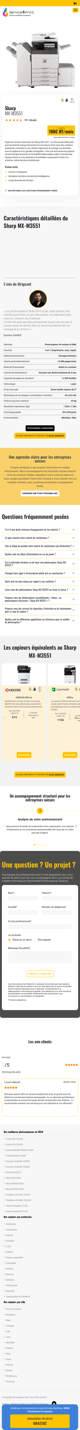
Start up (10, 1274)
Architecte (11, 1224)
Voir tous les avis (11, 1071)
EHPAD (9, 1252)
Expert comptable (14, 1257)
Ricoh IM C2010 (13, 1172)
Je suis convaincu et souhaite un (40, 436)
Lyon (8, 1337)
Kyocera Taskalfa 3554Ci (18, 1167)
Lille (8, 1331)
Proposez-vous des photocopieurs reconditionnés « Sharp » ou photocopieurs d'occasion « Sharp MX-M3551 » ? (33, 599)
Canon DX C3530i (14, 1139)
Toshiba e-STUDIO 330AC (18, 1194)
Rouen (9, 1370)
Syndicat (10, 1280)
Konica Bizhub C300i (16, 1155)
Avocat (9, 1235)
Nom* (11, 893)
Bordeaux (10, 1314)
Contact (5, 1404)
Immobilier (11, 1263)
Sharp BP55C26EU (15, 1189)
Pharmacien (12, 1285)
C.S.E (8, 1246)
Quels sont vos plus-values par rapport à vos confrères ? (30, 581)
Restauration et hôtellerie (18, 1296)
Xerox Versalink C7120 (17, 1206)
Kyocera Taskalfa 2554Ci (18, 1161)
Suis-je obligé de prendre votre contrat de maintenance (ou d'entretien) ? (38, 546)
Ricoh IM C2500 (13, 1178)
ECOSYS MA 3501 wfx (24, 697)
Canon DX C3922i (14, 1144)
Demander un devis (40, 1421)
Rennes (9, 1365)
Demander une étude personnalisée (40, 493)
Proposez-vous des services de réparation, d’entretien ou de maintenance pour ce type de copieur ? (38, 610)
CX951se (70, 697)
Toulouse (10, 1381)
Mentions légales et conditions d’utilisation (29, 1404)
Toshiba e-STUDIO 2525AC (18, 1200)
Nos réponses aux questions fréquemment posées (31, 191)
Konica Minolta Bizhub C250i (20, 1150)
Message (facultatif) (19, 948)
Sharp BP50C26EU (15, 1183)
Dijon (8, 1320)
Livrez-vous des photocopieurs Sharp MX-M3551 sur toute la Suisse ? (36, 589)
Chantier (10, 1241)
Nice (8, 1353)
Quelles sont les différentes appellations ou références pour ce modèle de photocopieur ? (37, 620)
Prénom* (46, 893)
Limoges (10, 1326)
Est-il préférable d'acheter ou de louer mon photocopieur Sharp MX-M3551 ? (36, 563)
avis (32, 120)
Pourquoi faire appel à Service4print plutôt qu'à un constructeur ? (35, 573)
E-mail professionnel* (19, 921)
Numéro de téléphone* (54, 907)
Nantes (9, 1348)
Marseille (10, 1342)
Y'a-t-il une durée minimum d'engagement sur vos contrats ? (32, 529)
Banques (10, 1291)
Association (11, 1229)
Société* (12, 907)
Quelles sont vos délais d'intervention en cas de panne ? (30, 554)
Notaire (9, 1268)
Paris (8, 1359)
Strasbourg (11, 1376)
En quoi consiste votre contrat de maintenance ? (27, 538)
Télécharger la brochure (40, 428)
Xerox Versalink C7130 (17, 1211)
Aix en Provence (13, 1309)
